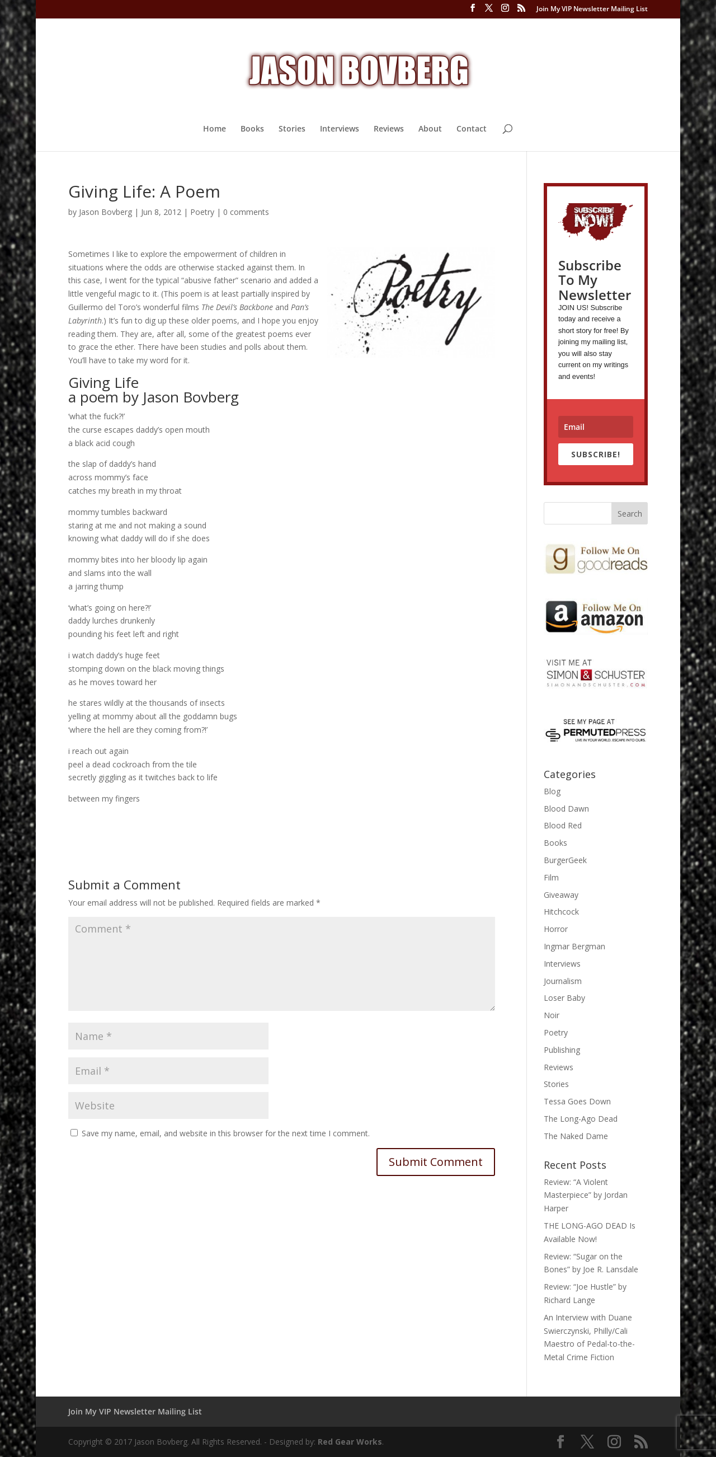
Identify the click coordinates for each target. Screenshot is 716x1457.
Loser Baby (564, 997)
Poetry (202, 212)
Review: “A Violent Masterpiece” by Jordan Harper (586, 1195)
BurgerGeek (565, 860)
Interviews (339, 129)
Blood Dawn (566, 808)
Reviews (389, 129)
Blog (552, 791)
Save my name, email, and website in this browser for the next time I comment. (226, 1133)
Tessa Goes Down (577, 1101)
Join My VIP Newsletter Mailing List (592, 9)
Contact (471, 129)
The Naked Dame (576, 1136)
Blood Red (563, 825)
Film (551, 877)
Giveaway (561, 894)
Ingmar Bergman (574, 946)
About (430, 129)
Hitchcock (561, 911)
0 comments (246, 212)
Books (252, 129)
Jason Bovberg (105, 212)
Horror (556, 929)
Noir (551, 1015)
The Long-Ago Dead (581, 1118)
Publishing (562, 1049)
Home (214, 129)
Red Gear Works (350, 1441)
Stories (292, 129)
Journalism (563, 981)
